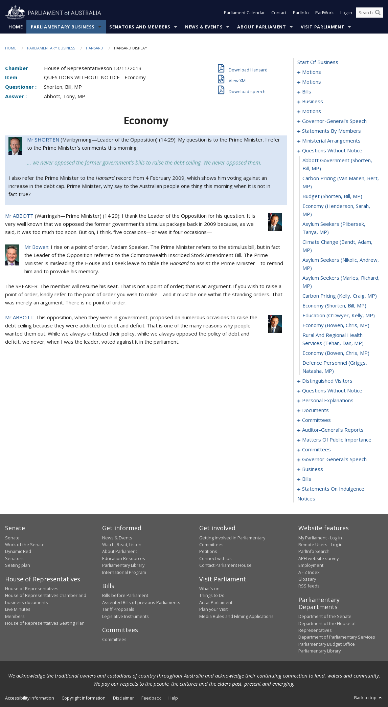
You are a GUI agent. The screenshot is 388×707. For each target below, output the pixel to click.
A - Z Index (309, 572)
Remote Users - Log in (320, 544)
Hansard (94, 47)
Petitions (208, 552)
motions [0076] (311, 111)
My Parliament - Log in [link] (320, 538)
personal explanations (327, 400)
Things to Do (212, 596)
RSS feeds (309, 586)
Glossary (307, 579)
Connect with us (215, 558)
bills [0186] (306, 479)
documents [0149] (315, 410)
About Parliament (261, 27)
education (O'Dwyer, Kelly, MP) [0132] (338, 315)
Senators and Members (139, 27)
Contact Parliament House (225, 565)
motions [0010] (311, 82)
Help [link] (173, 698)
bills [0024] (306, 91)
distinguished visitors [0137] (327, 381)
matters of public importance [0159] (336, 439)
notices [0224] (306, 498)
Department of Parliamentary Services (336, 637)
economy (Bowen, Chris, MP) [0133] (335, 325)
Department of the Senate (324, 617)
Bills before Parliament (125, 596)
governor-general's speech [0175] (334, 459)
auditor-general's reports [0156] (333, 430)
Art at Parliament (215, 602)
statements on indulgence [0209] (333, 489)
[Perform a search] (378, 13)
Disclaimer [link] (123, 698)
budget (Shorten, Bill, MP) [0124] (332, 196)
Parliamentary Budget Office (326, 644)
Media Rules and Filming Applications (236, 616)
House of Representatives (32, 588)
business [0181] (312, 469)
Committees (114, 640)
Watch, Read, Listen (121, 544)
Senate (12, 538)
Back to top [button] (368, 697)
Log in (346, 13)
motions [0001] (311, 72)
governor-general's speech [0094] (334, 121)
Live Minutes (17, 609)
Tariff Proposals (118, 609)
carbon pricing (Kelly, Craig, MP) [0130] (339, 296)
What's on (209, 588)
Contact (279, 13)
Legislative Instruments (125, 616)
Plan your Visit (213, 609)
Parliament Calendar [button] (244, 13)
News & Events (204, 27)
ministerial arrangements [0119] (331, 140)
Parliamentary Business (63, 27)
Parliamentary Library (123, 565)
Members (15, 616)
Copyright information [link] (84, 698)
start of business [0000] (317, 62)
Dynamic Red (18, 552)
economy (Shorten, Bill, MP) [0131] (334, 305)
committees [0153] (316, 420)
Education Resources (123, 558)
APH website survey (318, 558)
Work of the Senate (25, 544)
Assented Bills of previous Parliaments (141, 602)
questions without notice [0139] (332, 390)
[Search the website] (369, 13)
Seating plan (17, 565)
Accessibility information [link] (29, 698)
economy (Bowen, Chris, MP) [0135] (335, 353)
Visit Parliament (322, 27)
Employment (310, 565)
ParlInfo (301, 13)
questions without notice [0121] (332, 150)
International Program (124, 572)
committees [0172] (316, 449)
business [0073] (312, 101)
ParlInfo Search (313, 552)
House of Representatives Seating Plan (45, 623)
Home (15, 27)
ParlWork (324, 13)
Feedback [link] (151, 698)
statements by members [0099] (331, 131)
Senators (14, 558)
